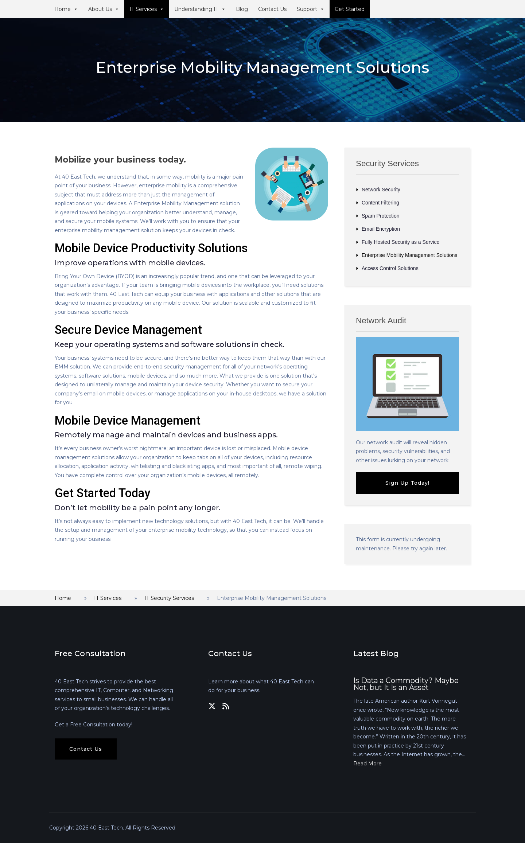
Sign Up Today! (407, 483)
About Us (103, 9)
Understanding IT (200, 9)
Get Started (350, 9)
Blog (242, 9)
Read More (367, 763)
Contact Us (272, 9)
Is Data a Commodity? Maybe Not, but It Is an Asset (406, 684)
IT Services (146, 9)
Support (310, 9)
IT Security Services (169, 598)
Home (66, 9)
